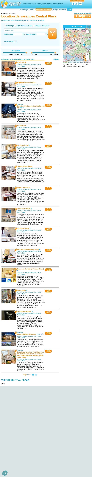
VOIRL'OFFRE (48, 63)
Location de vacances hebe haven (19, 430)
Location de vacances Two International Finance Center (18, 442)
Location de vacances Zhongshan (70, 428)
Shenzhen (20, 104)
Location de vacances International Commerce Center (19, 435)
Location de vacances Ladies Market (20, 431)
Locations (28, 26)
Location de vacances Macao (69, 430)
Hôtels (32, 10)
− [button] (87, 58)
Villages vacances (59, 10)
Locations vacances (43, 10)
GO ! (52, 33)
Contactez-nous (47, 452)
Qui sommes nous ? (34, 452)
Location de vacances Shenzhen (44, 419)
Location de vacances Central (18, 448)
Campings (24, 10)
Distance (15, 50)
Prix (45, 50)
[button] (5, 473)
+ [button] (87, 54)
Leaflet (70, 62)
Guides (65, 455)
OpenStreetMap (78, 62)
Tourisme (82, 29)
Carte (70, 10)
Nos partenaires (59, 452)
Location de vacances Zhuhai (69, 427)
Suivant (56, 59)
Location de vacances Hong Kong (19, 433)
